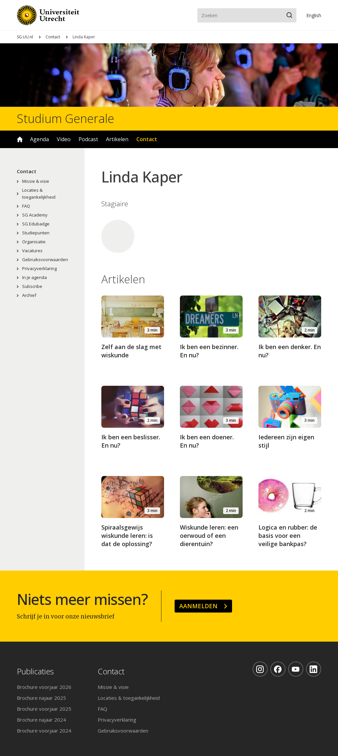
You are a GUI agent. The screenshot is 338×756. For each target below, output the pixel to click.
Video (64, 139)
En (313, 15)
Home (20, 139)
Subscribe (32, 286)
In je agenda (34, 277)
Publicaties (35, 671)
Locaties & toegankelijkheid (38, 193)
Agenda (39, 139)
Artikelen (117, 139)
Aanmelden (198, 606)
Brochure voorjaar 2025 (44, 708)
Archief (29, 295)
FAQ (26, 206)
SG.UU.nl (25, 37)
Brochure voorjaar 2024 (44, 730)
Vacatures (32, 251)
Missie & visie (35, 181)
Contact (53, 37)
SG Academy (35, 215)
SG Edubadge (36, 224)
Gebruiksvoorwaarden (45, 259)
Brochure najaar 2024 (41, 719)
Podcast (88, 139)
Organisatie (34, 242)
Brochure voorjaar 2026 (44, 687)
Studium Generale (65, 119)
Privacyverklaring (39, 268)
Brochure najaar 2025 (41, 698)
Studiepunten (36, 233)
